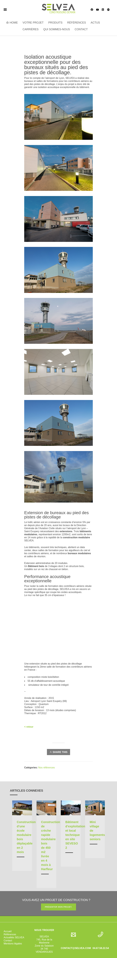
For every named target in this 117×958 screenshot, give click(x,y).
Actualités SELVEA (14, 937)
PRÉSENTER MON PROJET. (58, 907)
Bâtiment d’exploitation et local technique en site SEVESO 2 (75, 834)
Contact (8, 940)
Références (10, 934)
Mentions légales (13, 943)
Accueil (8, 931)
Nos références (46, 767)
